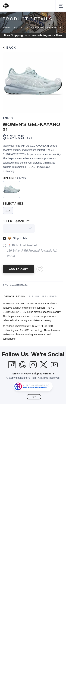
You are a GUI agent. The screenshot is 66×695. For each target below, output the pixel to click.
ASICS (18, 27)
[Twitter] (43, 364)
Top (34, 397)
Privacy (25, 373)
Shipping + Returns (43, 373)
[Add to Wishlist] (39, 269)
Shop (6, 27)
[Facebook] (12, 364)
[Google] (22, 364)
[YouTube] (54, 364)
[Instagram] (33, 364)
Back (9, 47)
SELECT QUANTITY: (16, 221)
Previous (8, 82)
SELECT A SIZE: (13, 203)
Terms (15, 373)
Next (57, 82)
